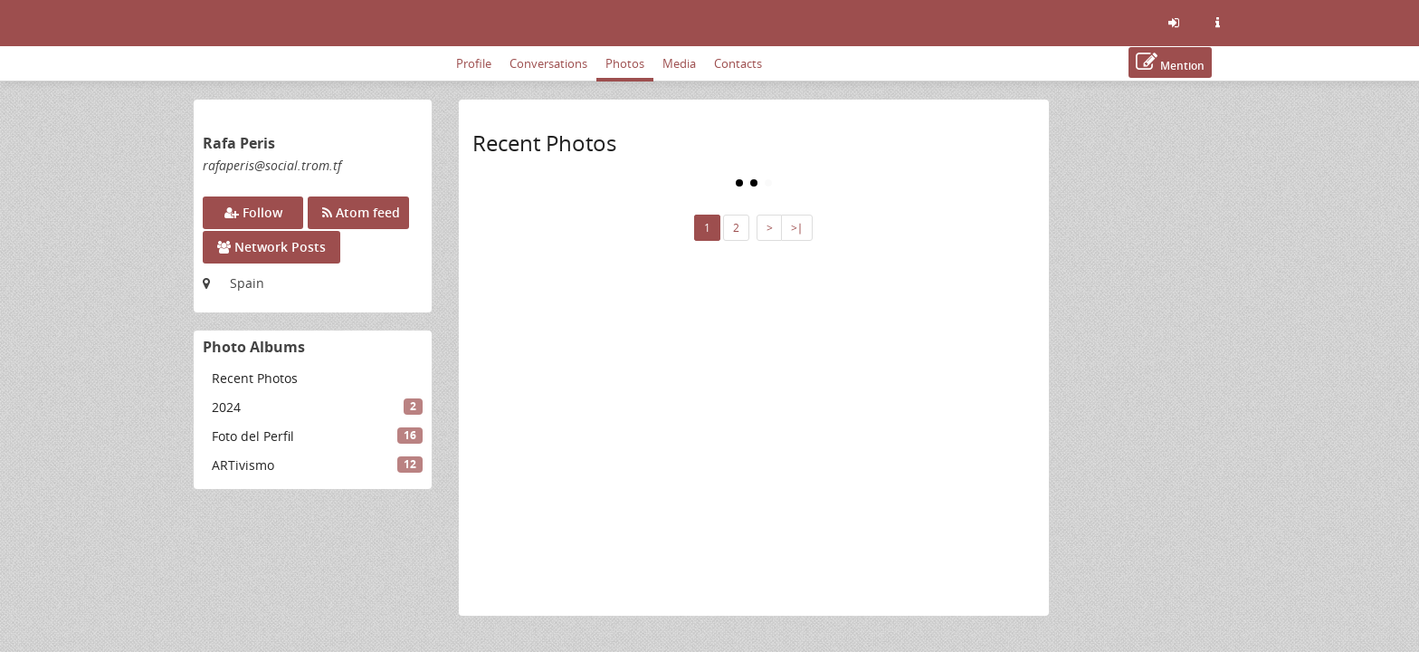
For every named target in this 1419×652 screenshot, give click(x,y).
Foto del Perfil (317, 436)
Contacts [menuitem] (738, 63)
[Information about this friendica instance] (1217, 22)
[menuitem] (313, 378)
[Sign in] (1173, 22)
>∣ (797, 227)
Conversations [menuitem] (548, 63)
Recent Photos (255, 378)
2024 (317, 407)
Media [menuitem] (679, 63)
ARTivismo (317, 465)
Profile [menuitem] (473, 63)
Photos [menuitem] (624, 63)
